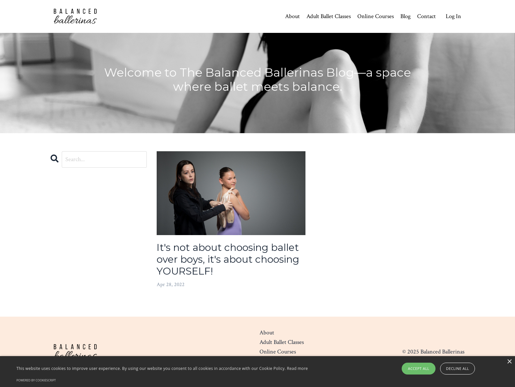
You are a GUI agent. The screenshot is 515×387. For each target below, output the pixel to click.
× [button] (509, 361)
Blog (405, 16)
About (292, 16)
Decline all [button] (457, 368)
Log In (453, 16)
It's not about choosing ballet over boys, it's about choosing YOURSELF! (228, 259)
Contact (426, 16)
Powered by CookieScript (36, 380)
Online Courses (375, 16)
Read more (297, 368)
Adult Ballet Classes (328, 16)
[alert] (257, 371)
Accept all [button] (418, 368)
